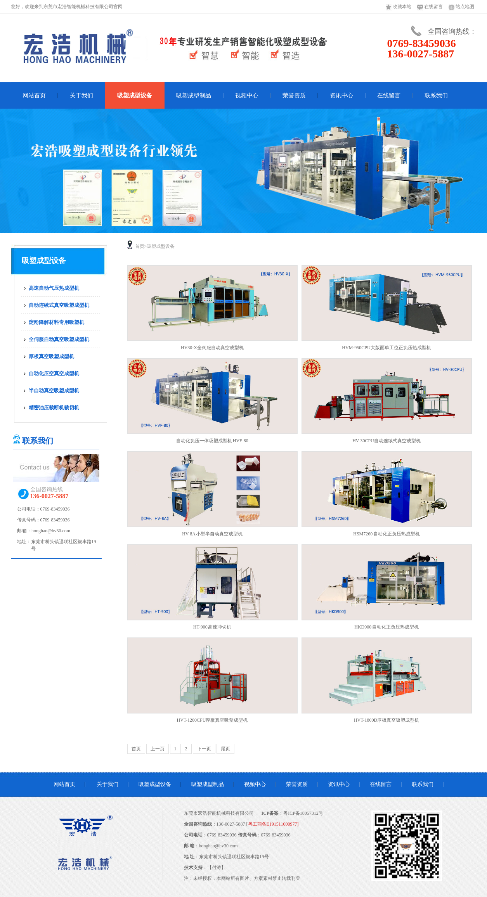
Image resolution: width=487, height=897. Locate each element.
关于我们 (81, 95)
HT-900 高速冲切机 (212, 627)
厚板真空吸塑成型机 (51, 356)
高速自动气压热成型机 (54, 288)
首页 (139, 246)
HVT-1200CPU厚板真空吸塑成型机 (212, 720)
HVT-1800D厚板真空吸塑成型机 (386, 720)
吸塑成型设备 (134, 95)
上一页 (158, 749)
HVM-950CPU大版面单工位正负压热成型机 (386, 347)
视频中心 (246, 95)
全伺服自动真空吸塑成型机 (59, 339)
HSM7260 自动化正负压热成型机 (386, 534)
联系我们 (436, 95)
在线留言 (388, 95)
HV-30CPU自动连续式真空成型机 (386, 440)
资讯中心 (341, 95)
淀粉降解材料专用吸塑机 (56, 322)
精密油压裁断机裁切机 (54, 407)
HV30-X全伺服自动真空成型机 (212, 347)
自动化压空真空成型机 (54, 373)
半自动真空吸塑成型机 (54, 390)
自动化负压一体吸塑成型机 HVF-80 (212, 440)
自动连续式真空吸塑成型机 (59, 305)
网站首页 (34, 95)
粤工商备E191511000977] (273, 824)
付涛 (216, 867)
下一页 (204, 749)
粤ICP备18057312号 (303, 813)
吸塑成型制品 (193, 95)
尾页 (225, 749)
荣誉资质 (294, 95)
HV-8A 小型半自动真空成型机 (212, 534)
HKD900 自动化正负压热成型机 (386, 627)
